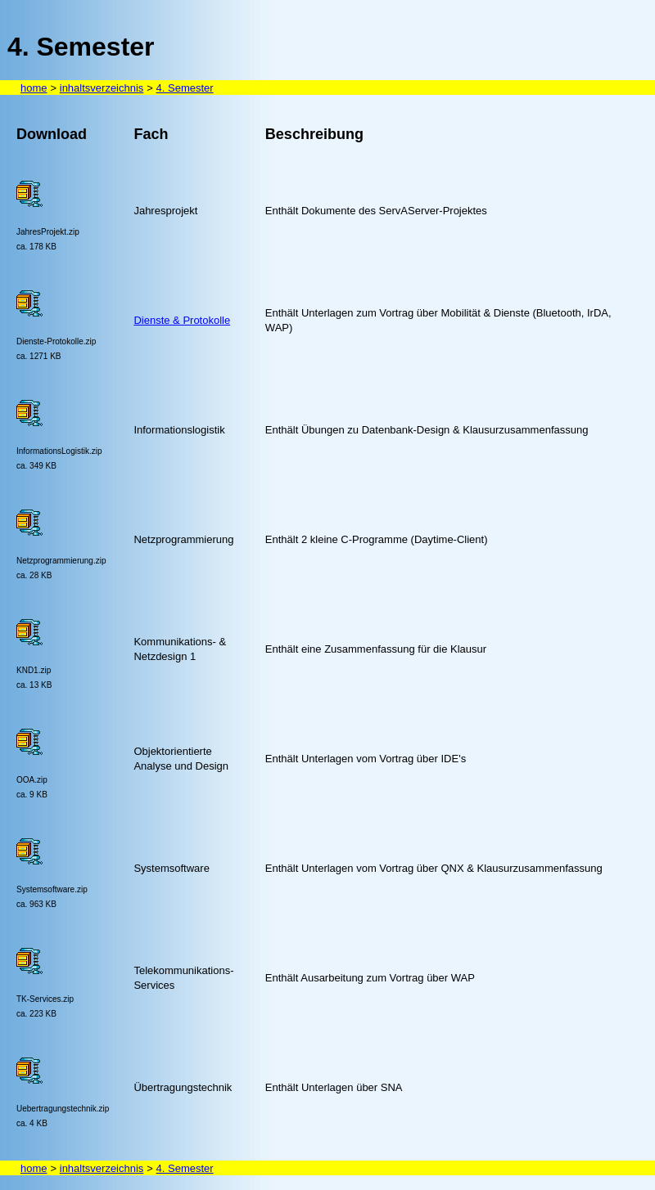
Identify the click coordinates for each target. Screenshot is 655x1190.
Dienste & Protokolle (181, 320)
